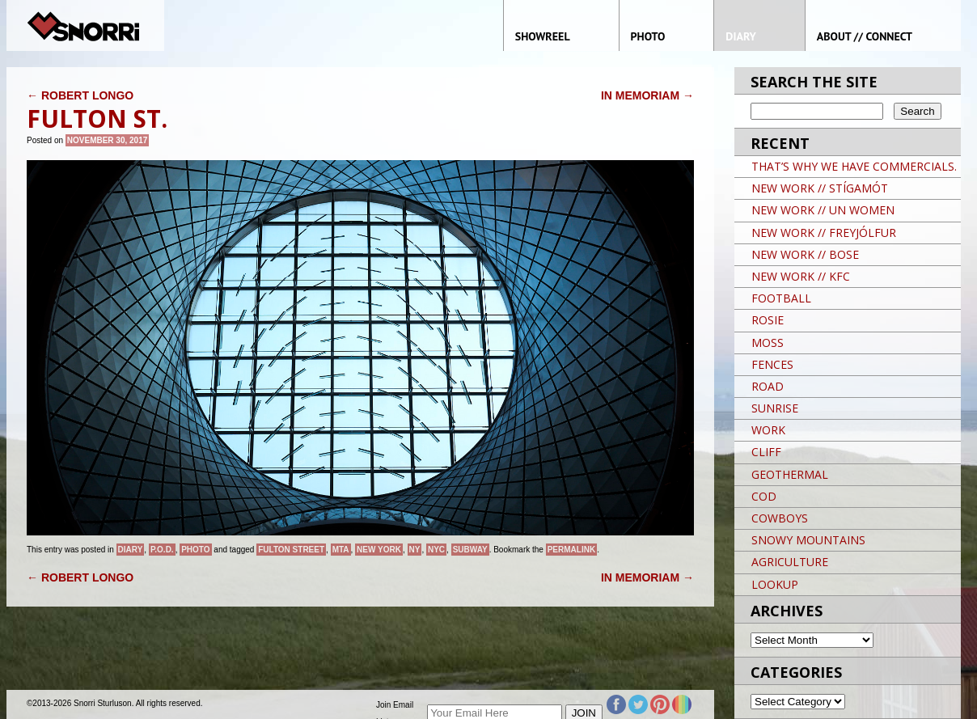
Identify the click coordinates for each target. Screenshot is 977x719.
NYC (436, 549)
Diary (130, 549)
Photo (195, 549)
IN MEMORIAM (647, 95)
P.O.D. (162, 549)
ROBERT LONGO (80, 95)
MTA (340, 549)
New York (379, 549)
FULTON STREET (291, 549)
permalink (571, 549)
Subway (470, 549)
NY (415, 549)
